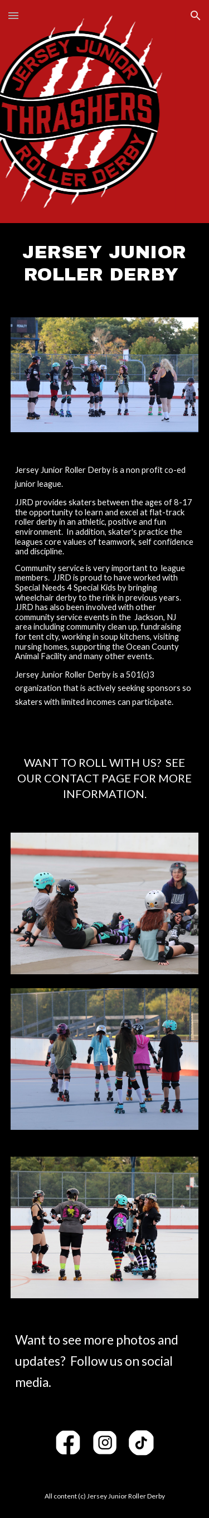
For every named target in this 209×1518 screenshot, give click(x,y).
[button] (13, 15)
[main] (105, 263)
